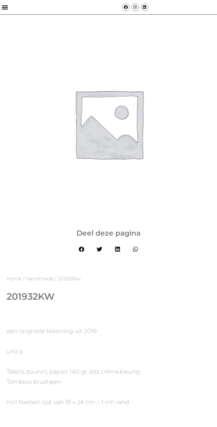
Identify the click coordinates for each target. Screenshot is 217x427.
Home (14, 279)
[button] (5, 7)
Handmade (40, 279)
